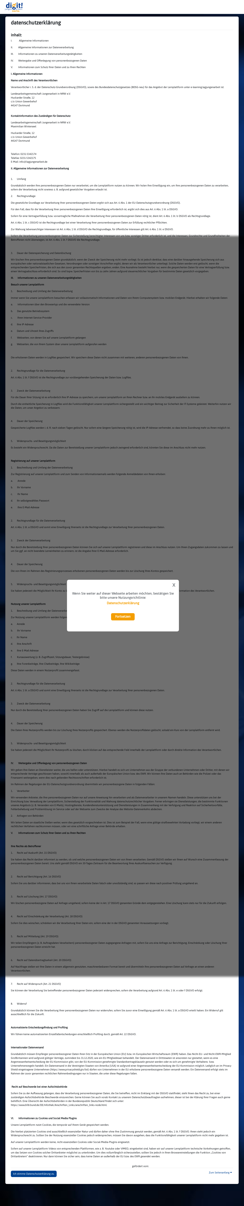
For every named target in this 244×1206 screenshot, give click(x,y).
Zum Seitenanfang (220, 1172)
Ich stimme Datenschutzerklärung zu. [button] (33, 1173)
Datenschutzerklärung (123, 603)
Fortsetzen (123, 616)
